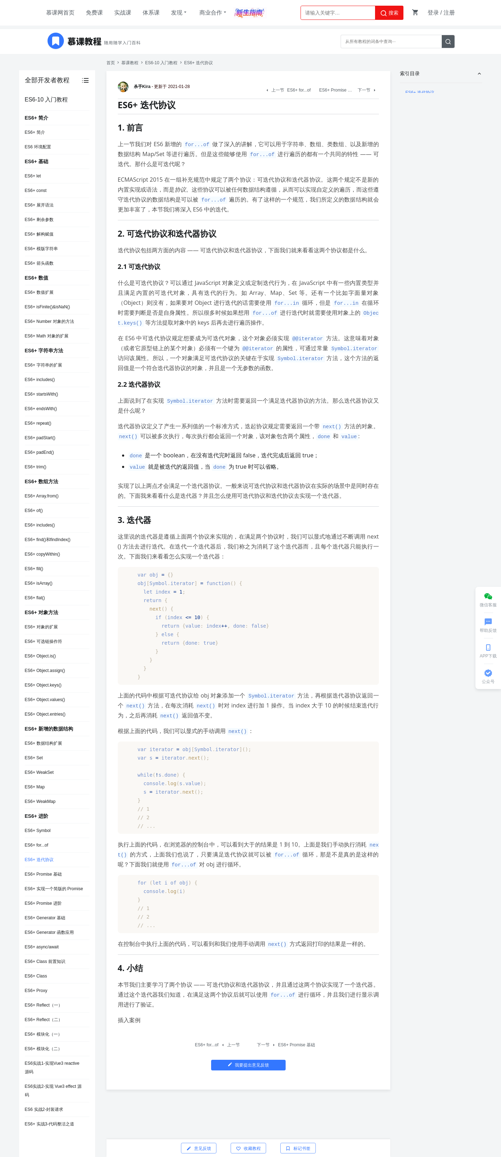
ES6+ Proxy (36, 990)
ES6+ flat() (35, 597)
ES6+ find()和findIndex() (48, 539)
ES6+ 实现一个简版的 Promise (54, 888)
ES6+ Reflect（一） (43, 1005)
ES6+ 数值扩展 (39, 292)
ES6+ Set (34, 757)
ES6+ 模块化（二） (43, 1048)
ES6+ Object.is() (40, 656)
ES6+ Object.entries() (45, 714)
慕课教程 (129, 62)
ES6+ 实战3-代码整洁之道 (50, 1124)
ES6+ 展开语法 (39, 205)
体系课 (151, 13)
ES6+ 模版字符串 (41, 248)
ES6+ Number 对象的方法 (49, 321)
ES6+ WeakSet (39, 772)
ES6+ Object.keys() (43, 685)
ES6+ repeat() (38, 423)
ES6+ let (33, 175)
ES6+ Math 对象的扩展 (46, 336)
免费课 (94, 13)
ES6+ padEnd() (39, 452)
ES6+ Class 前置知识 (45, 961)
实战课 (122, 13)
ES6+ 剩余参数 (39, 219)
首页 (110, 62)
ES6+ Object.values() (45, 699)
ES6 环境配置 (38, 146)
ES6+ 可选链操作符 (43, 641)
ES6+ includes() (40, 379)
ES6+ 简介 (35, 132)
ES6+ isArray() (39, 583)
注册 (449, 13)
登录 (433, 13)
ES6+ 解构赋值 (39, 234)
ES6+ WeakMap (40, 801)
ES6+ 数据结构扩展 (43, 743)
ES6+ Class (36, 976)
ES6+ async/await (42, 946)
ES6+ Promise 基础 (43, 874)
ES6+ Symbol (38, 830)
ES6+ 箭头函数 (39, 263)
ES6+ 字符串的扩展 (43, 365)
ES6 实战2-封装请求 (44, 1109)
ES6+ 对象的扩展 (41, 626)
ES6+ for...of (36, 845)
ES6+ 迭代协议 (39, 859)
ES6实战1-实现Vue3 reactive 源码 (52, 1067)
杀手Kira (135, 86)
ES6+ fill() (34, 568)
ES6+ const (36, 190)
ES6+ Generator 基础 (45, 917)
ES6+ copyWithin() (42, 554)
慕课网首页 (60, 13)
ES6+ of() (34, 510)
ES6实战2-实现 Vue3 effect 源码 (53, 1090)
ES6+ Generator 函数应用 (49, 932)
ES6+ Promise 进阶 (43, 903)
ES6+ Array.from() (42, 496)
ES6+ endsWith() (41, 408)
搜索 (389, 13)
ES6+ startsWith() (41, 394)
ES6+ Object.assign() (45, 670)
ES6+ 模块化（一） (43, 1034)
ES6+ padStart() (40, 437)
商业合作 (213, 12)
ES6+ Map (35, 786)
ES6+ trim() (35, 466)
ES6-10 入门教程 (161, 62)
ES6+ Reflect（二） (43, 1019)
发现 (179, 12)
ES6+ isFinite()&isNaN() (47, 306)
